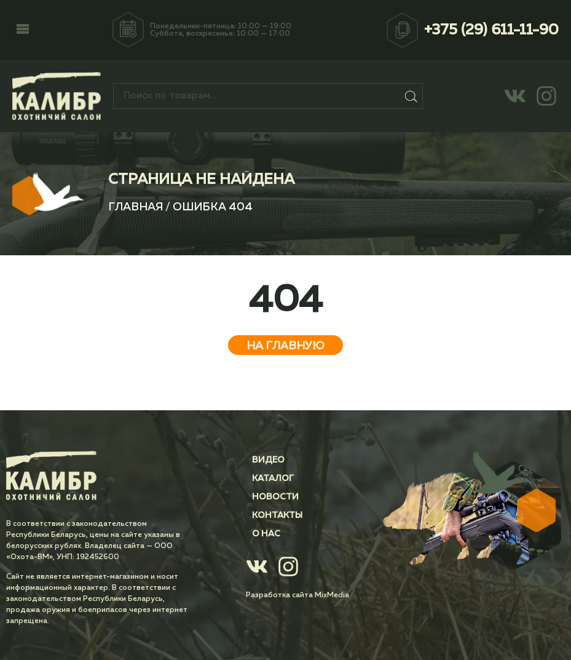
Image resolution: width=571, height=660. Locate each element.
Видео (268, 460)
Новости (275, 497)
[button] (22, 30)
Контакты (277, 515)
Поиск (411, 96)
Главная (135, 207)
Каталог (273, 478)
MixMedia (332, 595)
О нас (266, 534)
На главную (285, 346)
